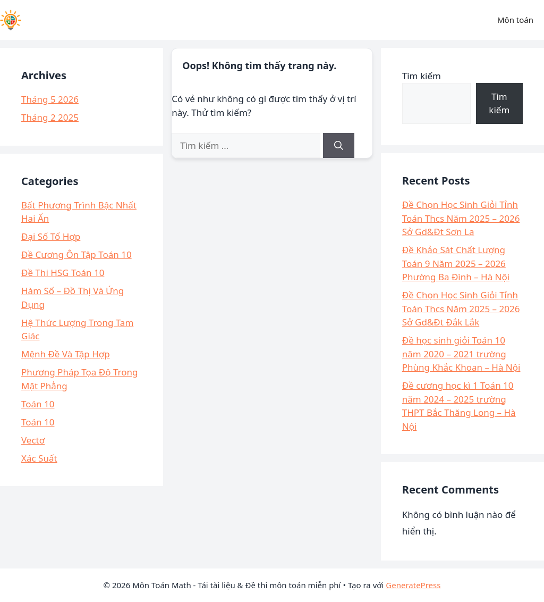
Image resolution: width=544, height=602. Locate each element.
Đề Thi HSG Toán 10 (62, 272)
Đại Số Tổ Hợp (50, 236)
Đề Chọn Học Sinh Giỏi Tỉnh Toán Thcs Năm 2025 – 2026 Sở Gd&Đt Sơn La (461, 218)
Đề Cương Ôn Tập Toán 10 (76, 254)
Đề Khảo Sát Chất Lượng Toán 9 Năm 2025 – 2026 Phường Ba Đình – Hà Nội (455, 263)
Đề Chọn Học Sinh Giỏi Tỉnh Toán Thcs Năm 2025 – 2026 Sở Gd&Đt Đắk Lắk (461, 308)
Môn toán (515, 19)
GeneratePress (413, 585)
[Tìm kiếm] (338, 145)
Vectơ (33, 440)
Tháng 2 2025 (50, 117)
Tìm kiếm (421, 76)
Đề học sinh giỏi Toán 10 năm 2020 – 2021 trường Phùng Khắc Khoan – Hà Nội (461, 353)
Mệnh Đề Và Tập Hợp (65, 354)
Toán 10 (37, 404)
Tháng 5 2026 (50, 99)
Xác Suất (39, 458)
